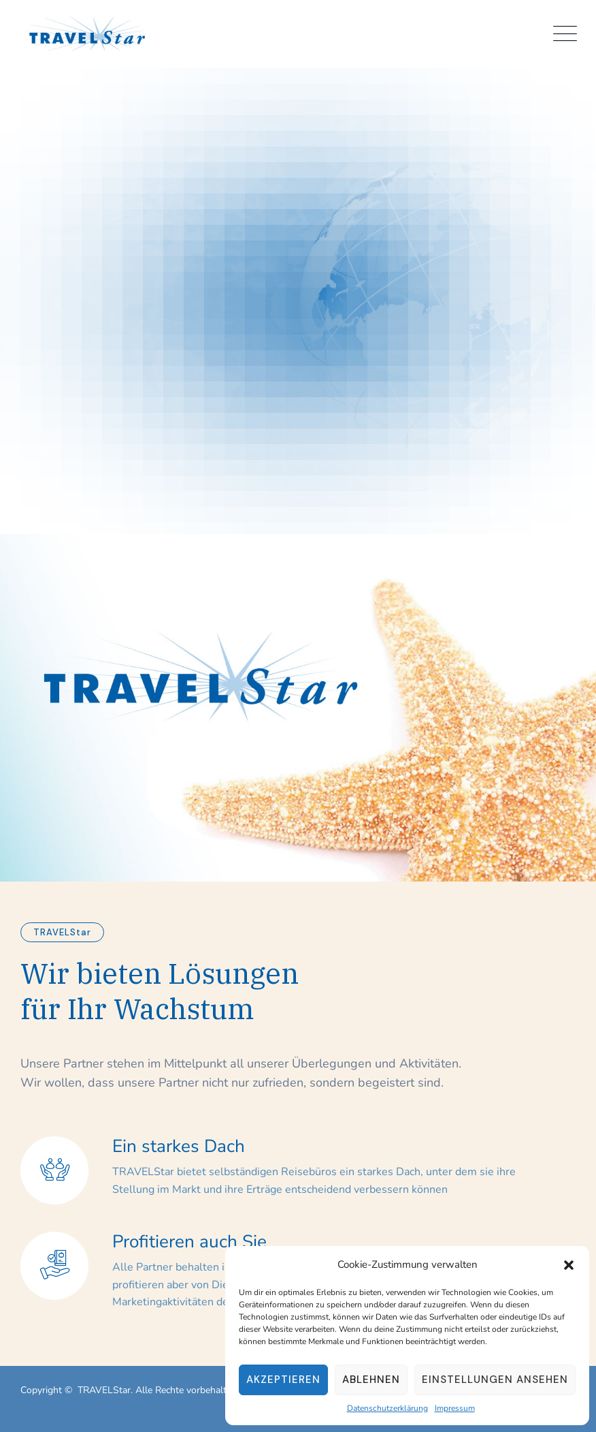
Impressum (455, 1408)
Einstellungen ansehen (495, 1379)
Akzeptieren (283, 1379)
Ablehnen (371, 1379)
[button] (569, 1264)
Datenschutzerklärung (387, 1408)
